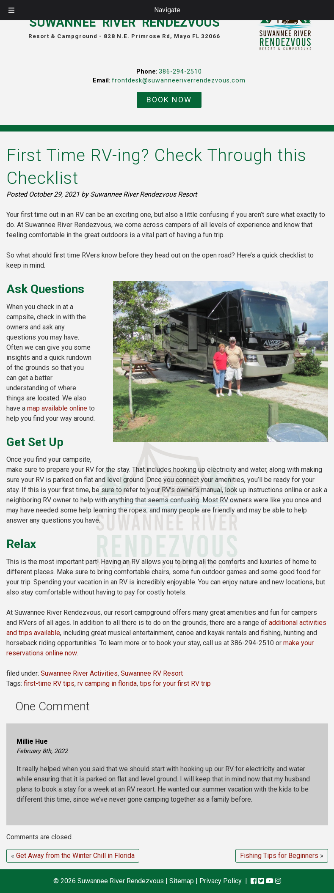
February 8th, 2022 (42, 751)
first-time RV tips (49, 683)
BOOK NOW (169, 99)
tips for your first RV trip (175, 683)
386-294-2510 (180, 71)
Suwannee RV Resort (152, 673)
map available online (57, 408)
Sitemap (181, 881)
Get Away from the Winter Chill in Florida (75, 856)
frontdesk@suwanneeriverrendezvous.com (179, 80)
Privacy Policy (220, 881)
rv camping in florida (107, 683)
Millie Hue (32, 741)
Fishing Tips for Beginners (279, 856)
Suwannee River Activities (79, 673)
